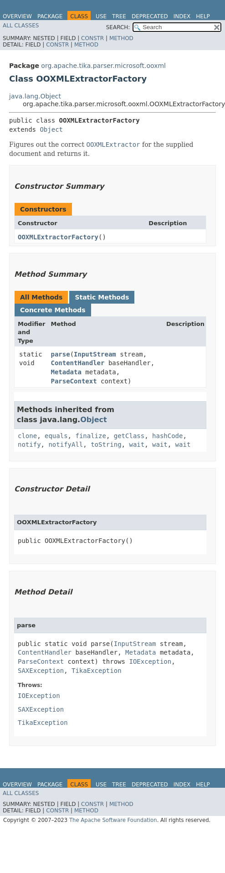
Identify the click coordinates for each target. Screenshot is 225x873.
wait (136, 444)
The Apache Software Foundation (113, 820)
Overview (17, 16)
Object (51, 129)
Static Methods (102, 297)
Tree (119, 16)
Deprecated (150, 16)
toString (106, 444)
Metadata (66, 372)
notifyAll (65, 444)
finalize (90, 435)
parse (60, 354)
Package (49, 16)
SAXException (41, 670)
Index (182, 16)
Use (101, 16)
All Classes (21, 25)
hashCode (167, 435)
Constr (92, 38)
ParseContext (74, 381)
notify (29, 444)
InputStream (95, 354)
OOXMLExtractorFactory (58, 237)
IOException (150, 661)
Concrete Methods (53, 310)
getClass (129, 435)
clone (27, 435)
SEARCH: (118, 27)
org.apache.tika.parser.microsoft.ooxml (103, 65)
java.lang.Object (35, 96)
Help (203, 16)
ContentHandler (77, 363)
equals (56, 435)
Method (121, 38)
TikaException (97, 670)
